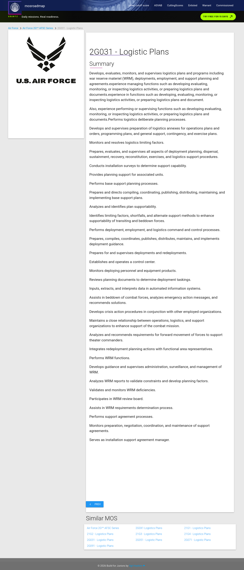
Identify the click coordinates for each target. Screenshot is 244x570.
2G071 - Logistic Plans (197, 540)
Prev (95, 504)
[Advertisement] (46, 114)
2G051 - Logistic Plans (149, 540)
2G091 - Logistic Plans (100, 545)
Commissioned (224, 5)
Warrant (206, 5)
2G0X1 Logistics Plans (149, 528)
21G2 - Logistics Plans (100, 534)
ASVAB (158, 5)
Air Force (13, 28)
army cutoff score (139, 5)
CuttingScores (175, 5)
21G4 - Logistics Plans (197, 534)
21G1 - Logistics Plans (197, 528)
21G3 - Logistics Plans (149, 534)
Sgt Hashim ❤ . (137, 565)
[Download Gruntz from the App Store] (122, 16)
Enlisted (192, 5)
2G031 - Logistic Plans (100, 540)
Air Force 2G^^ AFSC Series (38, 28)
